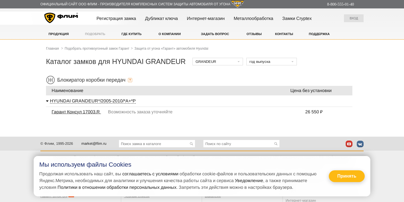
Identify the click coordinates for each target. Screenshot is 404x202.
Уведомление (249, 180)
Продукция (59, 34)
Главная (52, 48)
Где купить (131, 34)
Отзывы (254, 34)
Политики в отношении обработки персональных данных (117, 187)
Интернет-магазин (206, 18)
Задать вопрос (215, 34)
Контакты (284, 34)
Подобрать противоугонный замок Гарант (97, 48)
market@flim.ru (93, 143)
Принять (346, 176)
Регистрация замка (116, 18)
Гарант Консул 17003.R (76, 111)
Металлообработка (253, 18)
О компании (170, 34)
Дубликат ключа (161, 18)
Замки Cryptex (297, 18)
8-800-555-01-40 (340, 4)
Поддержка (319, 34)
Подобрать (95, 34)
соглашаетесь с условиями (150, 173)
